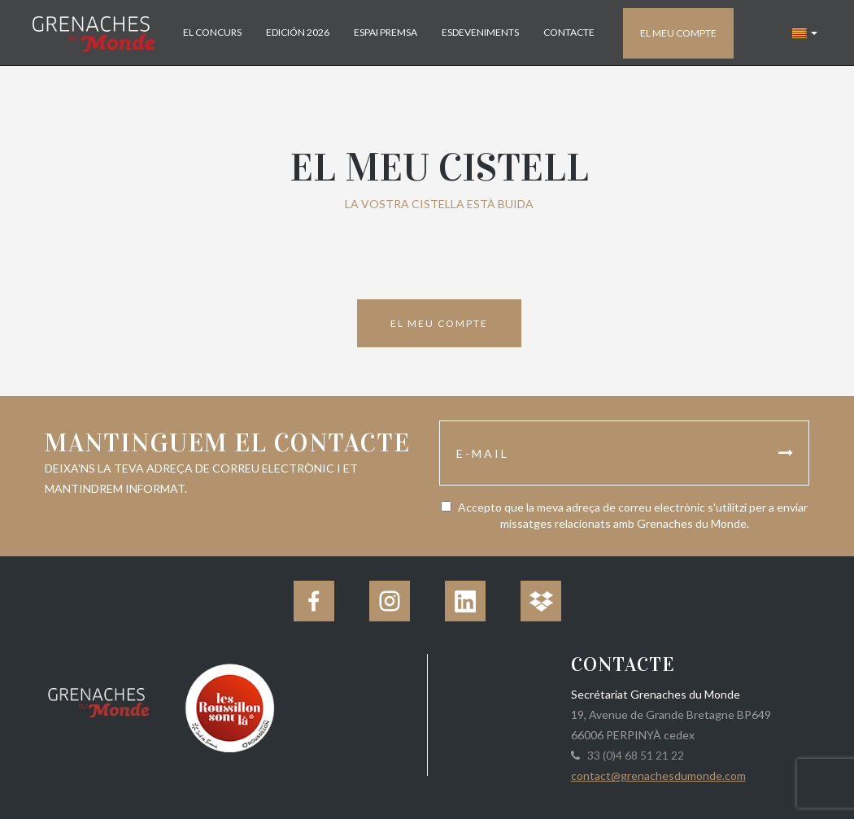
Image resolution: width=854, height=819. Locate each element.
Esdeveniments (480, 32)
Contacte (569, 32)
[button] (804, 32)
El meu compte (678, 33)
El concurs (212, 32)
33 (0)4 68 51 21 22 (633, 755)
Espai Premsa (385, 32)
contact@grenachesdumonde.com (658, 775)
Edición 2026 (297, 32)
